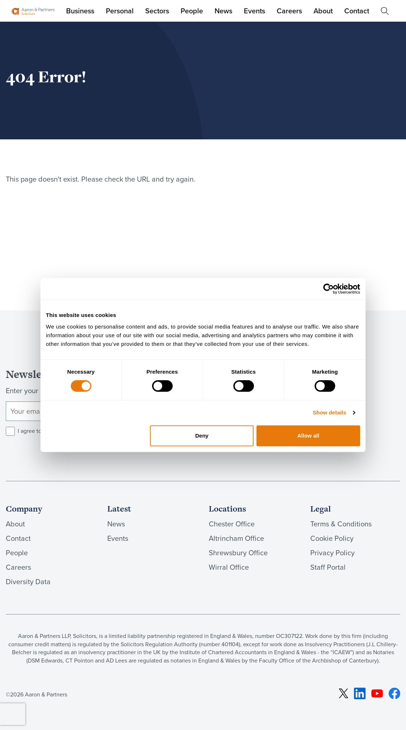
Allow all (308, 436)
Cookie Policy (332, 538)
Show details (329, 412)
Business (80, 10)
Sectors (157, 10)
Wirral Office (229, 567)
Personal (120, 10)
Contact (356, 10)
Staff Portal (328, 567)
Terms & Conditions (341, 523)
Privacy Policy (332, 552)
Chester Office (232, 523)
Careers (289, 10)
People (192, 10)
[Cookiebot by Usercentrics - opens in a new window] (328, 288)
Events (254, 10)
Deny (202, 436)
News (223, 10)
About (323, 10)
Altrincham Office (236, 538)
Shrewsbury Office (238, 552)
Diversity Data (28, 581)
